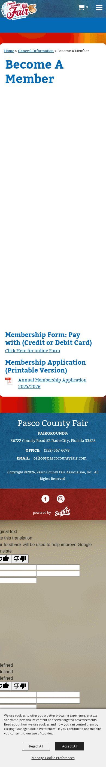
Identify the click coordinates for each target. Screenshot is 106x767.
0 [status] (87, 7)
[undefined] (20, 686)
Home (9, 51)
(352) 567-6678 (56, 450)
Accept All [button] (69, 746)
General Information (36, 51)
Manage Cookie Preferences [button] (53, 758)
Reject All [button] (36, 746)
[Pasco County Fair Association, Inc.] (19, 10)
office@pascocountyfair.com (60, 458)
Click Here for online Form (32, 350)
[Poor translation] (20, 558)
